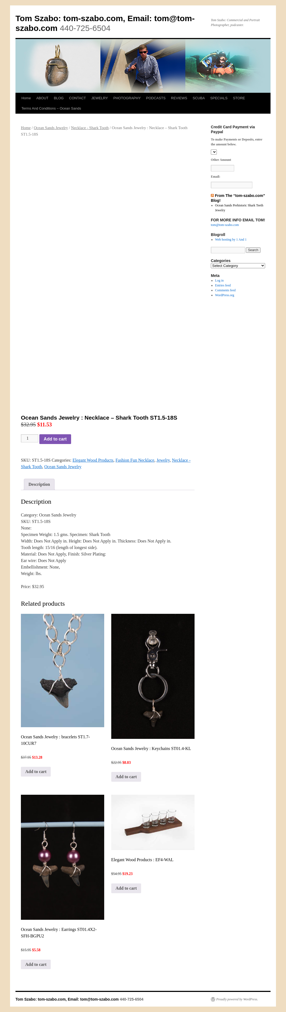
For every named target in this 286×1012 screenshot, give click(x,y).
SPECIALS (219, 98)
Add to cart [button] (35, 771)
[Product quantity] (29, 438)
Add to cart (55, 439)
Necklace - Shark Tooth (90, 128)
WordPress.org (224, 295)
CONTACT (77, 98)
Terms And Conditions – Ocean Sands (51, 108)
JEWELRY (99, 98)
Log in (219, 280)
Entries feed (223, 285)
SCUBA (199, 98)
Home (26, 98)
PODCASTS (156, 98)
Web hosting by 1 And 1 (231, 239)
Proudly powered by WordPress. (237, 999)
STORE (239, 98)
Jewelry (163, 460)
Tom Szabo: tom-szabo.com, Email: (84, 18)
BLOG (58, 98)
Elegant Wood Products (92, 460)
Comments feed (225, 290)
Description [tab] (39, 484)
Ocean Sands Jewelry (51, 128)
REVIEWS (179, 98)
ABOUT (42, 98)
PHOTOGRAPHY (127, 98)
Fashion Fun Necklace (135, 460)
